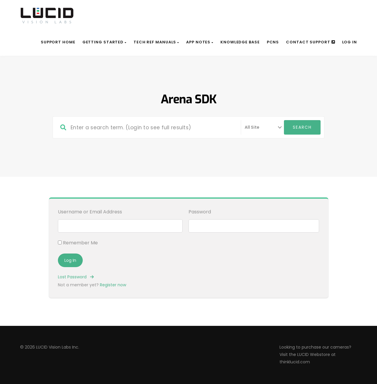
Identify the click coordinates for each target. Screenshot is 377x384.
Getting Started (104, 42)
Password (199, 211)
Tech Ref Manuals (156, 42)
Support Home (58, 42)
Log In (349, 42)
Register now (113, 285)
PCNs (273, 42)
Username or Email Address (90, 211)
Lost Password (76, 277)
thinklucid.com (295, 362)
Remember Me (78, 242)
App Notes (199, 42)
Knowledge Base (240, 42)
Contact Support (310, 42)
